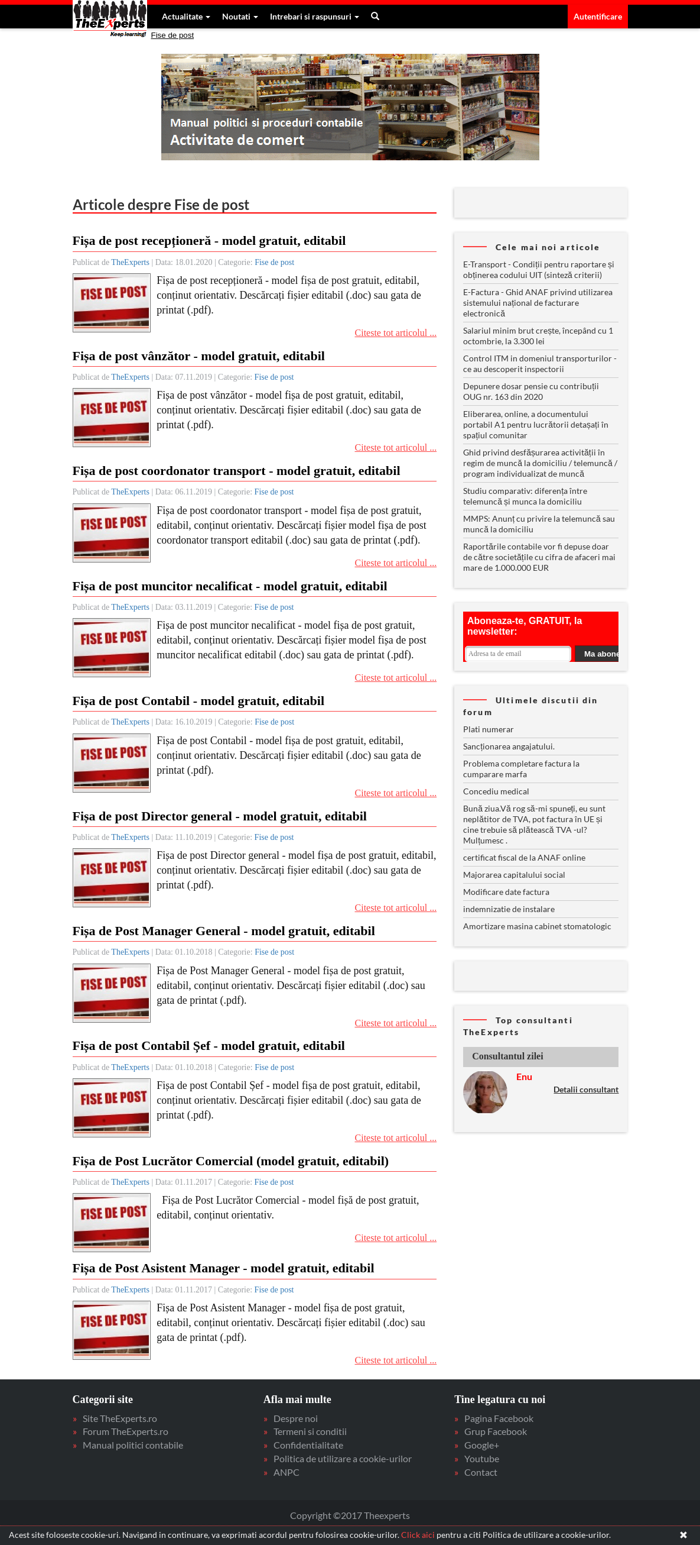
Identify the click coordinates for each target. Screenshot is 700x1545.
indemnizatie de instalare (509, 909)
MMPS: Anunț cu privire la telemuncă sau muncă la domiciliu (539, 523)
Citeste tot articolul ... (396, 333)
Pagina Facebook (498, 1418)
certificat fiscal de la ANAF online (524, 857)
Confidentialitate (308, 1444)
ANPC (286, 1472)
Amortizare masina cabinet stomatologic (537, 926)
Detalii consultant (586, 1089)
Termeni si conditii (310, 1431)
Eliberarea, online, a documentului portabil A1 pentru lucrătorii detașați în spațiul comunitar (535, 424)
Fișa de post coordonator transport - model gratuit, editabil (237, 470)
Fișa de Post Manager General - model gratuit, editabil (224, 930)
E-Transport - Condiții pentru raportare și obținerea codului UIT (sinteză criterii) (538, 269)
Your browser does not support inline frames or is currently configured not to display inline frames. (540, 637)
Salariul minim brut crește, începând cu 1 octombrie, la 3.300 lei (538, 335)
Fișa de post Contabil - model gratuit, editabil (199, 700)
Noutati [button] (240, 16)
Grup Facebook (495, 1431)
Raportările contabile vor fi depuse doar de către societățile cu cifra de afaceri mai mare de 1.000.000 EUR (539, 557)
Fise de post (172, 35)
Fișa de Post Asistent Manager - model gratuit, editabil (224, 1267)
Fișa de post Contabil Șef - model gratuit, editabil (209, 1045)
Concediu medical (496, 791)
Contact (480, 1472)
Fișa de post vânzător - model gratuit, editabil (199, 355)
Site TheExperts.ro (120, 1418)
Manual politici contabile (133, 1444)
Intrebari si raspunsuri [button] (314, 16)
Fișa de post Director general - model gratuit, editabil (220, 816)
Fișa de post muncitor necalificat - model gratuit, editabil (230, 585)
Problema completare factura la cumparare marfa (521, 768)
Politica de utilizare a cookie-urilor (343, 1458)
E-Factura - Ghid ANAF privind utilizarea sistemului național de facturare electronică (538, 302)
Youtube (481, 1458)
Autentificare (598, 16)
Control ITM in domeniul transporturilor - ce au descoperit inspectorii (540, 363)
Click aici (418, 1535)
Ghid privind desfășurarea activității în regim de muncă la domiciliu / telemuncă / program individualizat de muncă (540, 463)
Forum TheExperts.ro (125, 1431)
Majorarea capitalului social (514, 875)
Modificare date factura (506, 892)
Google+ (481, 1444)
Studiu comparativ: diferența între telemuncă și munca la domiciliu (525, 496)
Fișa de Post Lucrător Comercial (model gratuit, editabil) (231, 1160)
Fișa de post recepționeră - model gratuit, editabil (209, 240)
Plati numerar (488, 729)
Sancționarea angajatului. (509, 746)
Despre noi (296, 1418)
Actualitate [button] (186, 16)
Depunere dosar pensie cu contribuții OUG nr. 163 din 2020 (531, 391)
